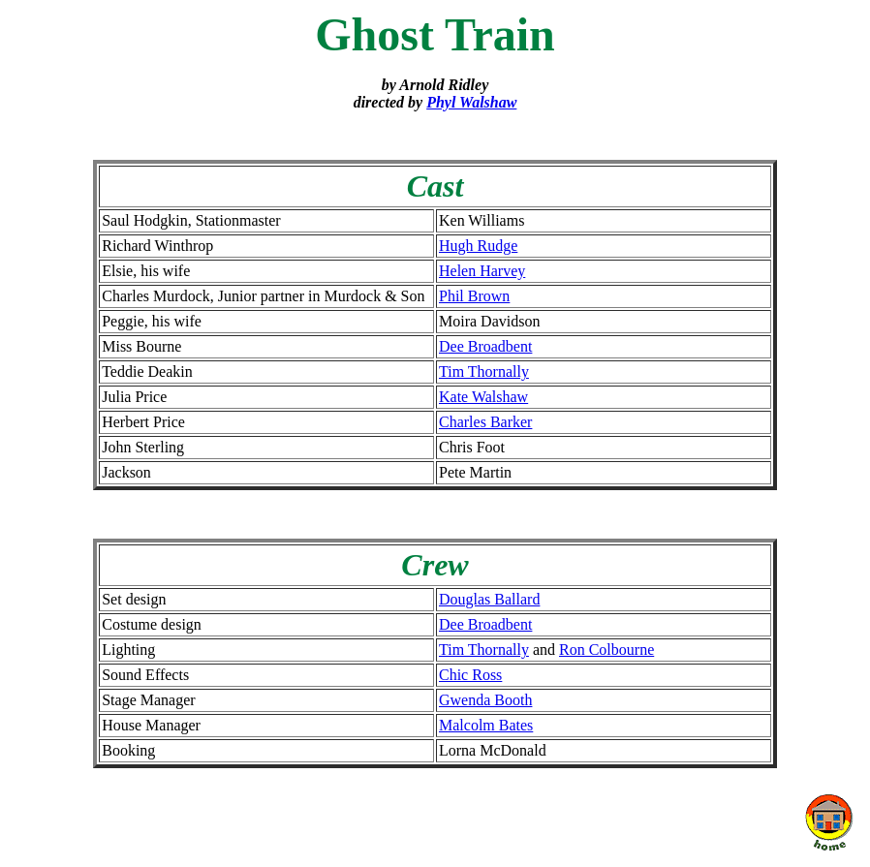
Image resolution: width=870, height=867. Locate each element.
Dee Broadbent (485, 346)
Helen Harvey (482, 271)
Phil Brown (474, 296)
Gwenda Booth (485, 700)
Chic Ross (470, 674)
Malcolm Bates (486, 725)
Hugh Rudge (478, 245)
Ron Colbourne (606, 649)
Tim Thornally (484, 371)
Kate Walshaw (483, 396)
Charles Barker (485, 422)
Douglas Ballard (489, 599)
